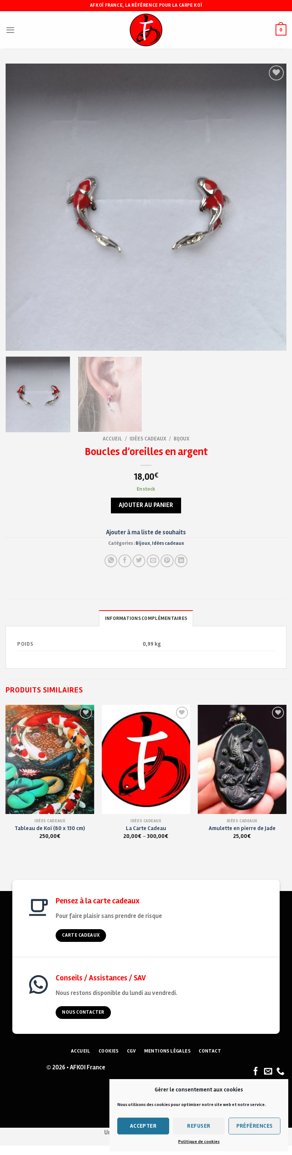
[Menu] (10, 30)
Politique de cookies (199, 1142)
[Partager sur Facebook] (124, 561)
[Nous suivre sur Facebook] (256, 1071)
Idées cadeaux (148, 439)
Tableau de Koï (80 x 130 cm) (50, 828)
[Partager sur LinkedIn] (181, 561)
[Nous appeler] (280, 1071)
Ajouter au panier (146, 505)
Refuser (198, 1125)
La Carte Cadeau (146, 828)
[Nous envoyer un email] (268, 1071)
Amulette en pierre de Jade (242, 828)
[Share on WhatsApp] (111, 561)
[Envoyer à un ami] (153, 561)
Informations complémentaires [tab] (146, 618)
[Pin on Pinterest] (167, 561)
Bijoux (181, 439)
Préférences (254, 1125)
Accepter (143, 1125)
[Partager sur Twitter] (139, 561)
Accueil (112, 439)
